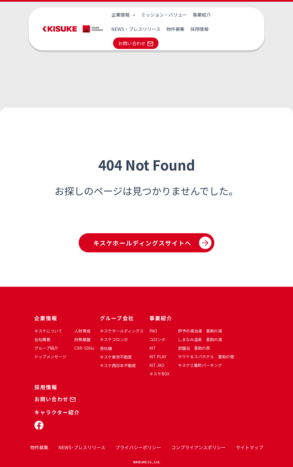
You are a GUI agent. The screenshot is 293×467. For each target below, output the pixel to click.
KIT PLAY (157, 356)
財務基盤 (82, 339)
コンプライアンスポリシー (198, 447)
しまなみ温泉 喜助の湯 (200, 339)
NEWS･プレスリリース (81, 447)
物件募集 (120, 28)
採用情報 (143, 28)
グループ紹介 (46, 348)
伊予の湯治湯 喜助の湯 (200, 331)
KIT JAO (156, 365)
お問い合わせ (177, 28)
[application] (132, 14)
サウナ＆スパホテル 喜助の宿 (206, 356)
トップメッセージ (50, 356)
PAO (153, 331)
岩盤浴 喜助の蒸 (194, 348)
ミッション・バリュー (162, 14)
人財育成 (82, 331)
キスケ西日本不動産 (118, 365)
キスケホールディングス (122, 331)
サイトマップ (249, 447)
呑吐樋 (106, 348)
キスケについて (48, 331)
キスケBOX (159, 374)
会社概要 (42, 339)
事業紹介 (199, 14)
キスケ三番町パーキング (200, 365)
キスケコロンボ (114, 339)
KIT (152, 348)
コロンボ (157, 339)
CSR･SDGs (84, 348)
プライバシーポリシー (138, 447)
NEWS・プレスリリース (237, 14)
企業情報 (123, 14)
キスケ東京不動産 (116, 357)
